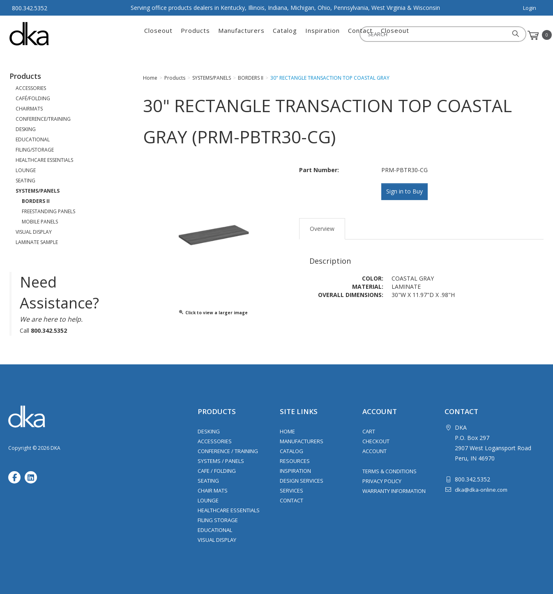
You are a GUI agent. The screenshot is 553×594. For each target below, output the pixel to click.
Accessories (215, 441)
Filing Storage (218, 520)
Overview (322, 227)
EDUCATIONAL (33, 139)
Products (195, 35)
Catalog (285, 35)
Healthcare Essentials (229, 510)
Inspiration (322, 35)
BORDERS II (36, 201)
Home (287, 431)
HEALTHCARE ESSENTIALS (44, 160)
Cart (368, 431)
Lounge (208, 500)
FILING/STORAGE (35, 149)
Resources (295, 461)
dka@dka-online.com (481, 489)
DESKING (26, 129)
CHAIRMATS (29, 108)
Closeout (158, 35)
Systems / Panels (221, 461)
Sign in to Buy (406, 192)
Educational (215, 530)
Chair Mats (213, 490)
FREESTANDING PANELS (48, 211)
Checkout (375, 441)
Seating (208, 480)
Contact (360, 35)
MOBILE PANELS (40, 221)
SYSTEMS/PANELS (38, 190)
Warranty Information (394, 491)
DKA (49, 34)
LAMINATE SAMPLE (37, 242)
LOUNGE (26, 170)
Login (529, 8)
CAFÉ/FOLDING (33, 98)
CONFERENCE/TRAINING (43, 118)
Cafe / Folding (217, 470)
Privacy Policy (381, 481)
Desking (209, 431)
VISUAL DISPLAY (34, 231)
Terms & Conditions (389, 471)
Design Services (301, 480)
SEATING (25, 180)
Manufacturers (241, 35)
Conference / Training (228, 451)
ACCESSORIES (31, 88)
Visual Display (217, 539)
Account (374, 451)
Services (291, 490)
